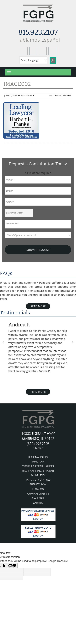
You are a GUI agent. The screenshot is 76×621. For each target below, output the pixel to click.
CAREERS (38, 502)
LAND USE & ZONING (38, 479)
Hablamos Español (38, 39)
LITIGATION (38, 489)
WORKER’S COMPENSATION (38, 466)
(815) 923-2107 (38, 443)
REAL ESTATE (38, 498)
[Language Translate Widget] (33, 60)
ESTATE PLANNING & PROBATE (38, 470)
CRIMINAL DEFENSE (38, 493)
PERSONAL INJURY (38, 457)
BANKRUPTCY (38, 475)
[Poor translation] (12, 565)
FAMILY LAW (38, 461)
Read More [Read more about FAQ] (38, 306)
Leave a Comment (63, 95)
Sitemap (38, 448)
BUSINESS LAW (38, 484)
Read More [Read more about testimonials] (38, 392)
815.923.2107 (38, 32)
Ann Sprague (27, 95)
